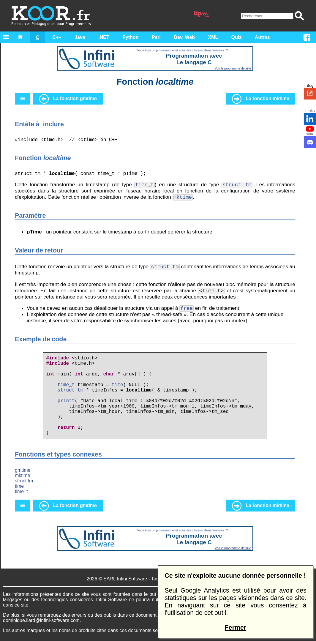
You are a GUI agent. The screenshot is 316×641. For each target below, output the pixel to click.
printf (66, 401)
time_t (66, 385)
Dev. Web (184, 37)
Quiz (236, 37)
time (117, 385)
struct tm (70, 390)
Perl (156, 37)
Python (130, 37)
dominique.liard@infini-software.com (41, 620)
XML (213, 37)
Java (80, 37)
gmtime (22, 470)
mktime (22, 475)
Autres (262, 37)
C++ (56, 37)
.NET (103, 37)
